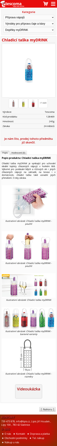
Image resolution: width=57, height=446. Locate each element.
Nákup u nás (12, 442)
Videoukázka (28, 388)
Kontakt (20, 433)
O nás (8, 433)
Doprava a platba (40, 433)
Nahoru (47, 409)
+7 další (43, 103)
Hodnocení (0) (18, 152)
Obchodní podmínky (16, 438)
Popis (5, 152)
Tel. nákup (38, 438)
